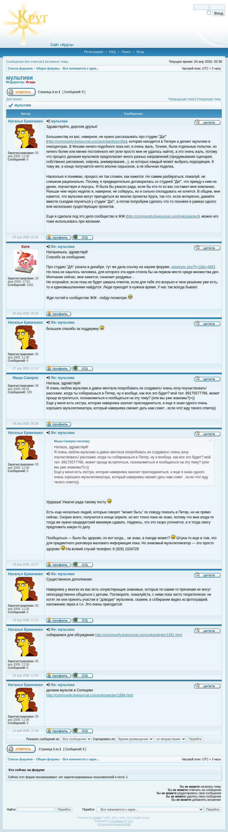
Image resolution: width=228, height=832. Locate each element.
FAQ (112, 52)
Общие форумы (48, 68)
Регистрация (93, 52)
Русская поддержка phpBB (114, 824)
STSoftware (117, 821)
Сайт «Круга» (62, 45)
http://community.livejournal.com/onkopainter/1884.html (89, 695)
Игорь (31, 82)
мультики (19, 77)
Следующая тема (209, 99)
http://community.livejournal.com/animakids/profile (87, 141)
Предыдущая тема (181, 99)
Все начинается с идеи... (81, 68)
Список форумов (20, 68)
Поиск (125, 52)
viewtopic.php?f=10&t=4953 (193, 267)
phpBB (97, 817)
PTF (130, 821)
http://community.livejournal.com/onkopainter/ (162, 216)
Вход (140, 52)
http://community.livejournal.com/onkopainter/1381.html (138, 635)
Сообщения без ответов (24, 61)
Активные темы (56, 61)
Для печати (14, 99)
